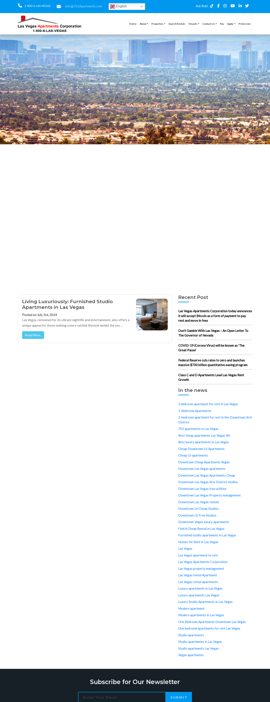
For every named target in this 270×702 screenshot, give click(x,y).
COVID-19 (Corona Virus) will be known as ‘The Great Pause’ (211, 348)
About (143, 23)
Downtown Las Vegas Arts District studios (208, 482)
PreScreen (245, 23)
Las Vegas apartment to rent (198, 555)
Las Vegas (185, 548)
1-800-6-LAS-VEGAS (37, 6)
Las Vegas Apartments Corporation (203, 562)
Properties (157, 23)
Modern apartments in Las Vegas (201, 615)
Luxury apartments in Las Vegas (200, 588)
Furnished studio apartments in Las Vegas (207, 535)
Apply (230, 23)
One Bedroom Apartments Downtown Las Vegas (212, 622)
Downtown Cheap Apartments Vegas (204, 462)
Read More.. (33, 335)
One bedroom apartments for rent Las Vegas (209, 628)
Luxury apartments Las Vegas (198, 595)
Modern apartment (191, 608)
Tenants (192, 23)
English (118, 6)
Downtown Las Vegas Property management (209, 495)
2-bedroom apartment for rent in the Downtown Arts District (215, 419)
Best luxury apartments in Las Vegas (203, 442)
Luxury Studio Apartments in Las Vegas (205, 602)
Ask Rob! (202, 6)
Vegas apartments (191, 655)
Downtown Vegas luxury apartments (203, 522)
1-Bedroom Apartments (194, 411)
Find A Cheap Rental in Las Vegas (201, 528)
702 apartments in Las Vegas (198, 429)
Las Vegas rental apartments (198, 582)
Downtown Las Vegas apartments (201, 468)
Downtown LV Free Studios (197, 515)
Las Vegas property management (201, 568)
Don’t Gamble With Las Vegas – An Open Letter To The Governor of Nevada (213, 333)
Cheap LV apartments (193, 455)
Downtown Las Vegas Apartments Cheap (206, 475)
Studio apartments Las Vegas (198, 648)
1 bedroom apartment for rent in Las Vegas (208, 404)
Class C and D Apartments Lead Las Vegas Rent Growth (211, 377)
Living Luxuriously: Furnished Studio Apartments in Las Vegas (67, 304)
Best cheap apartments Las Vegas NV (204, 435)
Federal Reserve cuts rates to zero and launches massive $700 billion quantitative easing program (212, 362)
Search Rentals (177, 23)
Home (132, 23)
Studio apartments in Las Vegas (200, 641)
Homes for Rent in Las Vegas (198, 542)
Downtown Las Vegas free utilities (202, 489)
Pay (222, 23)
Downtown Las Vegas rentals (198, 502)
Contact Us (208, 23)
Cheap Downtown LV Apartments (201, 449)
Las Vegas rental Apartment (197, 575)
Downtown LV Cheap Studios (198, 508)
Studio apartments (191, 635)
